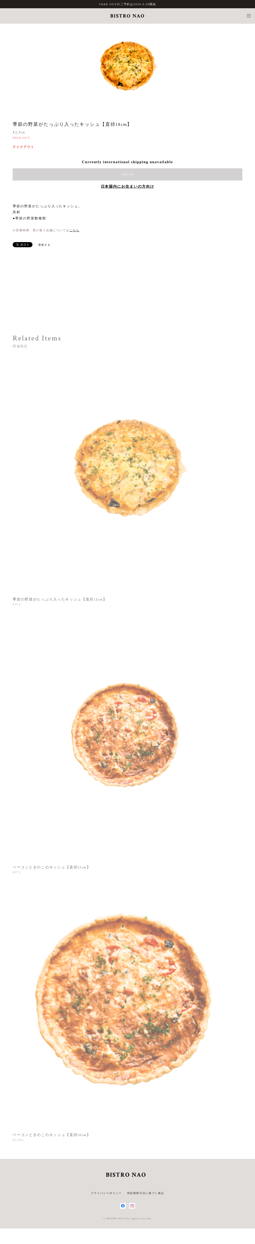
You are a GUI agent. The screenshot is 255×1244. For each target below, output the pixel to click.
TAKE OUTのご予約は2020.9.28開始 (127, 4)
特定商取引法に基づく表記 (145, 1193)
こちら (74, 230)
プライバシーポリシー (106, 1193)
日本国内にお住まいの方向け (127, 186)
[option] (127, 65)
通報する (44, 244)
